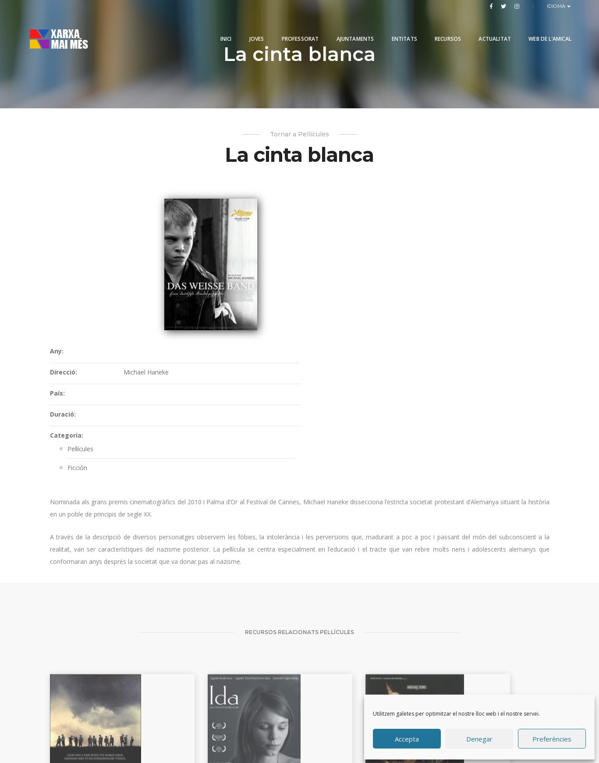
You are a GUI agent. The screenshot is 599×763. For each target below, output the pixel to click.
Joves (249, 27)
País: (270, 259)
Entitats (397, 27)
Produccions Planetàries (311, 730)
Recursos (440, 27)
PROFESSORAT (293, 27)
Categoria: (280, 301)
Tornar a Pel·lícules (299, 135)
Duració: (276, 280)
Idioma (557, 6)
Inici (218, 27)
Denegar (479, 738)
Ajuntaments (348, 27)
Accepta (407, 738)
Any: (270, 217)
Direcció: (277, 238)
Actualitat (487, 27)
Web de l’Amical (542, 27)
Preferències (551, 738)
